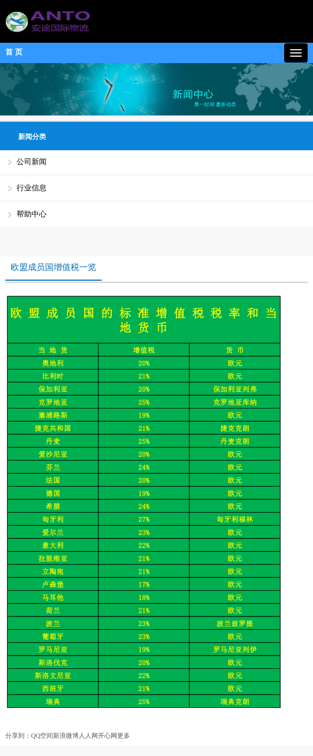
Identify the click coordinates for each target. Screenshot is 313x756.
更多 (123, 735)
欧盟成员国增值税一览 (53, 267)
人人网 (88, 735)
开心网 (107, 735)
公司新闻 (32, 162)
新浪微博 (66, 735)
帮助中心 (32, 214)
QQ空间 (42, 735)
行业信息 (32, 188)
